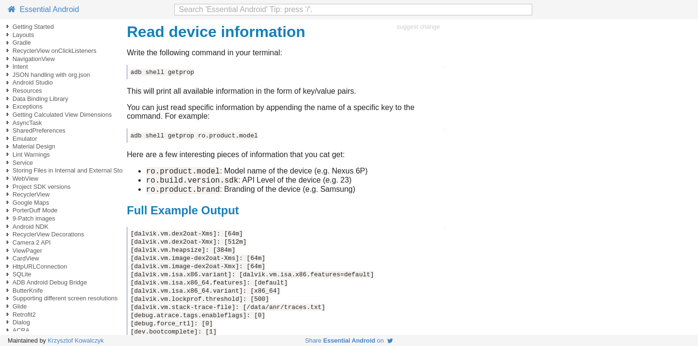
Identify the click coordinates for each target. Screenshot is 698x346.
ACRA (21, 330)
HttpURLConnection (39, 266)
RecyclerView (30, 194)
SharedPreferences (38, 130)
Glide (19, 306)
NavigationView (33, 58)
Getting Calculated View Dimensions (62, 114)
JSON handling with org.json (51, 74)
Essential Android (43, 9)
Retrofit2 (24, 314)
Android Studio (32, 82)
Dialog (21, 322)
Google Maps (30, 202)
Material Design (33, 146)
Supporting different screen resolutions (65, 298)
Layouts (23, 34)
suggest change (418, 26)
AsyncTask (27, 122)
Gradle (21, 42)
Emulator (24, 138)
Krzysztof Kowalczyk (76, 340)
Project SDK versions (41, 186)
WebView (25, 178)
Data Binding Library (40, 98)
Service (22, 162)
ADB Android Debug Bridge (49, 282)
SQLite (21, 274)
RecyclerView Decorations (48, 234)
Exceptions (27, 106)
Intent (20, 66)
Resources (27, 90)
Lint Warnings (31, 154)
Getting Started (33, 26)
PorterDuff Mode (35, 210)
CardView (25, 258)
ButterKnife (27, 290)
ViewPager (27, 250)
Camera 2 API (31, 242)
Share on (349, 340)
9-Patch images (33, 218)
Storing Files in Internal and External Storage (73, 170)
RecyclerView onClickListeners (54, 50)
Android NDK (30, 226)
